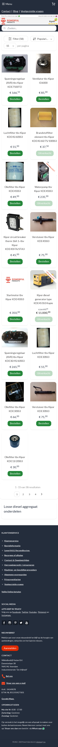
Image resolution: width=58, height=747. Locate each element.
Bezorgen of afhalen (13, 555)
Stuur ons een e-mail (15, 683)
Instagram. (6, 615)
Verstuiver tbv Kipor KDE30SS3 (43, 409)
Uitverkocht (44, 153)
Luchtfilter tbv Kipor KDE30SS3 (43, 354)
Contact (6, 11)
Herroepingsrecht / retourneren (19, 565)
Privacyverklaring (12, 579)
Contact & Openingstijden (16, 560)
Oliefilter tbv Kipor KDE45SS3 (15, 188)
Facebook (16, 612)
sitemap (39, 742)
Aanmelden (10, 648)
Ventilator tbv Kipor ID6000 (43, 80)
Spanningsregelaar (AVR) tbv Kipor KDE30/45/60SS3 (15, 356)
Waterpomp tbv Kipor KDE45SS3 (43, 188)
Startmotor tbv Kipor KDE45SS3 (14, 297)
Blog (15, 11)
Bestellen (15, 99)
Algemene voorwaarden (15, 574)
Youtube (33, 612)
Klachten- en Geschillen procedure (20, 570)
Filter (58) (16, 38)
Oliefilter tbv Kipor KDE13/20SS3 (15, 459)
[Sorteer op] (42, 39)
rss (44, 742)
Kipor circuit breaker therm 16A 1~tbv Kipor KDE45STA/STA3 (15, 242)
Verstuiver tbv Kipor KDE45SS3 (43, 239)
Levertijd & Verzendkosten (17, 550)
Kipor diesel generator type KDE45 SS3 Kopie (43, 299)
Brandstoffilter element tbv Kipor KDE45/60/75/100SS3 (44, 136)
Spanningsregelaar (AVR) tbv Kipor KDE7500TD (15, 82)
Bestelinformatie (12, 545)
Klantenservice (11, 541)
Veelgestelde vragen (32, 11)
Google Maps (8, 698)
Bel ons (9, 676)
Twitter (25, 612)
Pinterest (42, 612)
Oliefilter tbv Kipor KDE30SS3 (15, 409)
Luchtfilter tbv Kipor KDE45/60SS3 (15, 134)
